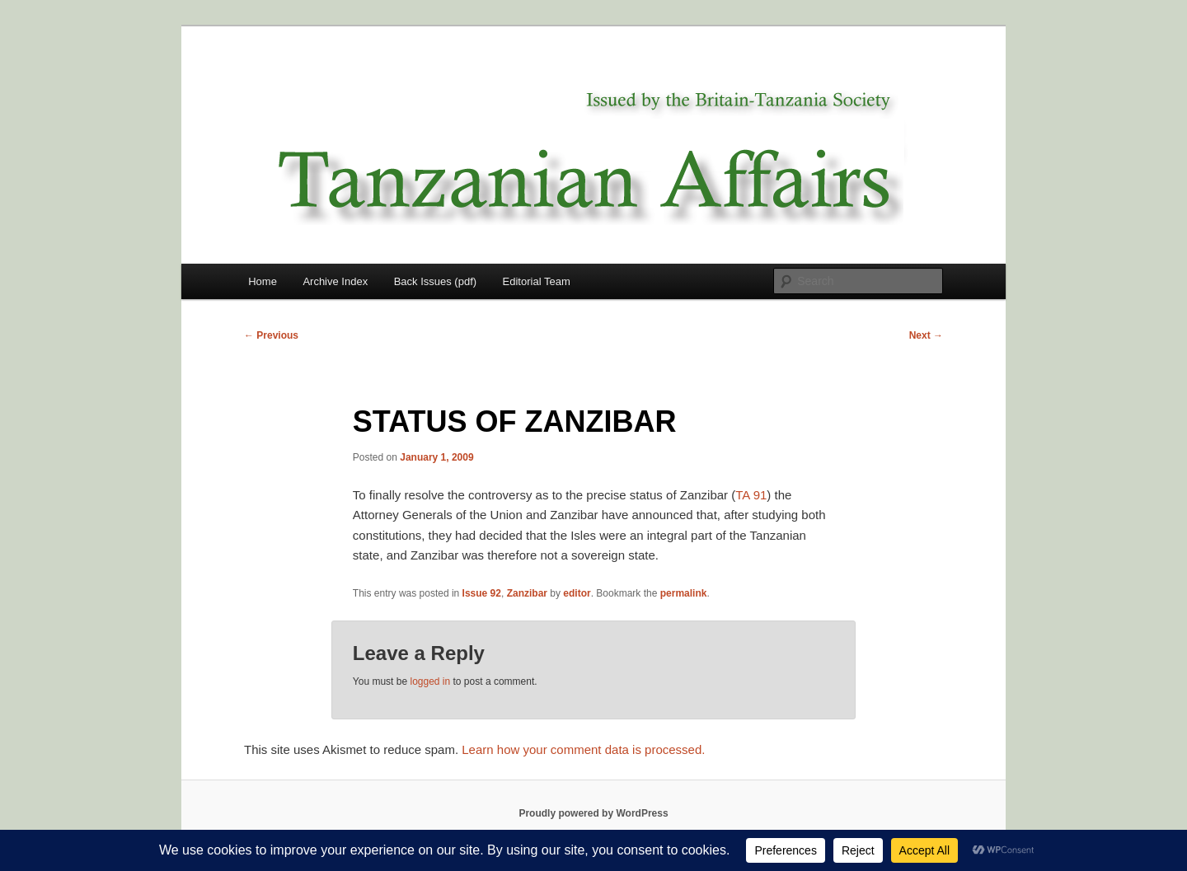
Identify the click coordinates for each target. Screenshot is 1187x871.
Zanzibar (527, 593)
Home (262, 281)
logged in (430, 681)
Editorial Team (536, 281)
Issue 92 (481, 593)
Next (926, 335)
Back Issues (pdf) (435, 281)
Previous (271, 335)
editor (576, 593)
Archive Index (335, 281)
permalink (683, 593)
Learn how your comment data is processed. (583, 749)
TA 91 (751, 495)
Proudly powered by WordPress (593, 813)
